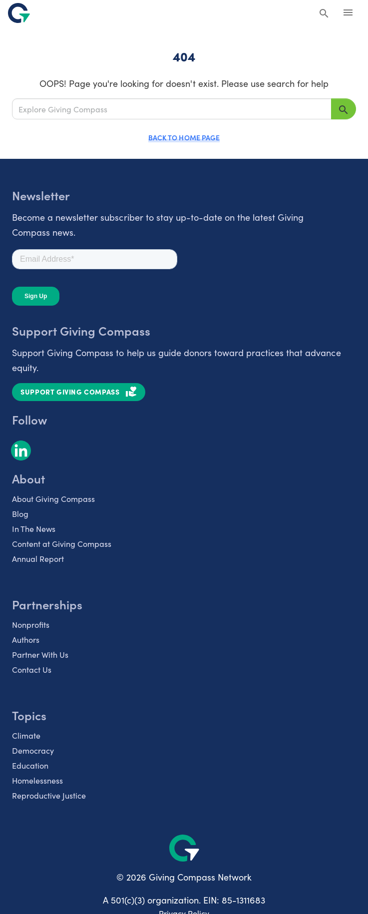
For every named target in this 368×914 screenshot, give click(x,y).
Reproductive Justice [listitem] (49, 795)
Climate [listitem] (26, 735)
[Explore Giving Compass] (172, 108)
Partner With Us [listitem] (40, 654)
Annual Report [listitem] (38, 558)
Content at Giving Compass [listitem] (61, 543)
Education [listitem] (30, 765)
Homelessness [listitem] (37, 780)
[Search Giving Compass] (324, 14)
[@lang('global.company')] (19, 13)
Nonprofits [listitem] (30, 624)
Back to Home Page (183, 137)
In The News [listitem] (33, 528)
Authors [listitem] (25, 639)
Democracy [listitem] (33, 750)
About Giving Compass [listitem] (53, 498)
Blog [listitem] (20, 513)
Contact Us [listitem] (31, 669)
